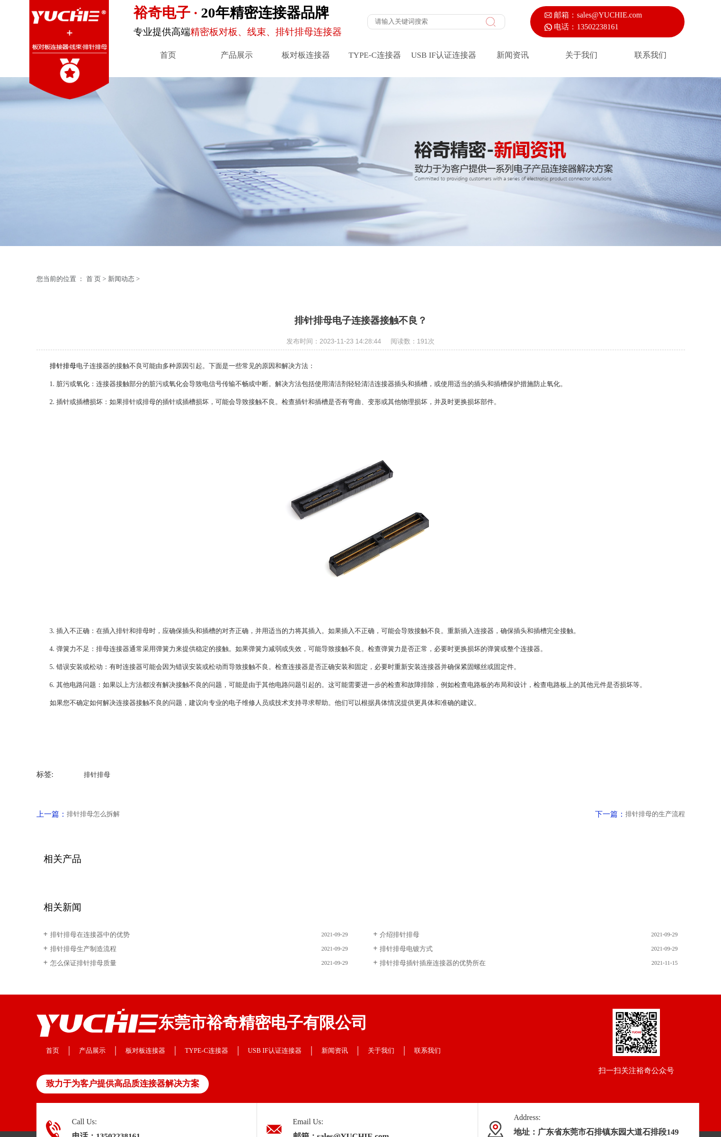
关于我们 (581, 55)
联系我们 (650, 55)
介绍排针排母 (399, 934)
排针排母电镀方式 (406, 948)
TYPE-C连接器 (374, 55)
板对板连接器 (306, 55)
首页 (168, 55)
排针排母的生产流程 (655, 814)
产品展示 (237, 55)
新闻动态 (121, 278)
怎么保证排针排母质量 (83, 963)
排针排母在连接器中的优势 (90, 934)
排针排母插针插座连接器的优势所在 (433, 963)
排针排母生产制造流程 (83, 948)
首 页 (93, 278)
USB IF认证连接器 (443, 55)
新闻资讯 (513, 55)
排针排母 (63, 366)
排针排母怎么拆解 (93, 814)
